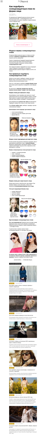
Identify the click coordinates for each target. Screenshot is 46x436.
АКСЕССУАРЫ (17, 260)
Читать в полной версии (23, 44)
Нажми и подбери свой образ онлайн (23, 256)
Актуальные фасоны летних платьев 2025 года (20, 397)
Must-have (12, 283)
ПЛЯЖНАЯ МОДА (27, 260)
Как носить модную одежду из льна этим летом (21, 315)
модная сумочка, (13, 58)
